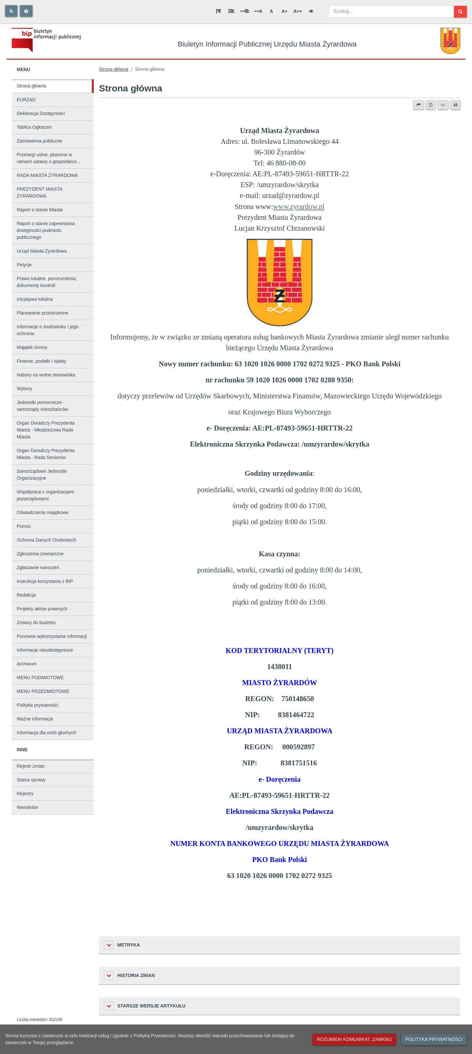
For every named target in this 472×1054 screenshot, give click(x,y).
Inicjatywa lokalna (35, 299)
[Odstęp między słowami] (245, 11)
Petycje (24, 264)
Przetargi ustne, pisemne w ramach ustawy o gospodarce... (49, 158)
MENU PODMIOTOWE (40, 677)
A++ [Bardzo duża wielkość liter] (297, 11)
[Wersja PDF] (430, 104)
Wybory (24, 388)
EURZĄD (26, 99)
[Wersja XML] (443, 104)
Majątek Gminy (32, 347)
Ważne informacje (35, 718)
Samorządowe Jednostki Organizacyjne (42, 475)
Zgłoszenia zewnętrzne (40, 553)
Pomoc (24, 526)
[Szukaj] (460, 11)
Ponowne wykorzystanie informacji (52, 636)
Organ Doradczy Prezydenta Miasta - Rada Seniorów (46, 454)
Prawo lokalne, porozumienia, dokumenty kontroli (47, 282)
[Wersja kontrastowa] (311, 11)
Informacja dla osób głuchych (46, 732)
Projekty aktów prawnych (42, 608)
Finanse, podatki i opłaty (41, 361)
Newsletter (27, 807)
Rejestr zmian (31, 766)
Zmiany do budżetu (36, 622)
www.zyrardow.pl (298, 206)
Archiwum (27, 663)
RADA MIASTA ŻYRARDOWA (47, 175)
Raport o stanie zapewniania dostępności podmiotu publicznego (46, 230)
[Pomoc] (26, 11)
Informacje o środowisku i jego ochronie (47, 330)
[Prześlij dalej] (418, 104)
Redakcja (26, 595)
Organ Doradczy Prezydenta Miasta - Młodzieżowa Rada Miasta (46, 429)
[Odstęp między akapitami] (218, 11)
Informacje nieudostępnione (45, 650)
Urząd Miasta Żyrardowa (42, 251)
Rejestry (25, 793)
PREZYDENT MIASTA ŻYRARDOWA (40, 192)
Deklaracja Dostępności (41, 113)
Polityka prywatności (37, 705)
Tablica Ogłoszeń (34, 127)
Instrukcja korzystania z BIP (45, 581)
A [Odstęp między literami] (258, 11)
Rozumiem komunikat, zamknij (354, 1039)
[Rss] (11, 11)
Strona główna (31, 85)
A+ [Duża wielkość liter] (284, 11)
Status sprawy (31, 779)
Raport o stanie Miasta (40, 209)
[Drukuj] (455, 104)
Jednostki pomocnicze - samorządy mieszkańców (42, 406)
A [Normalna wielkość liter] (271, 11)
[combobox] (391, 11)
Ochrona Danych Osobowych (46, 540)
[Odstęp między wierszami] (231, 11)
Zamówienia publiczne (39, 141)
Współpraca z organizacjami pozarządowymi (45, 495)
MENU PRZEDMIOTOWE (43, 691)
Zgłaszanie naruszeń (38, 567)
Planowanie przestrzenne (42, 313)
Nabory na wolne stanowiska (46, 374)
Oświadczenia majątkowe (43, 512)
